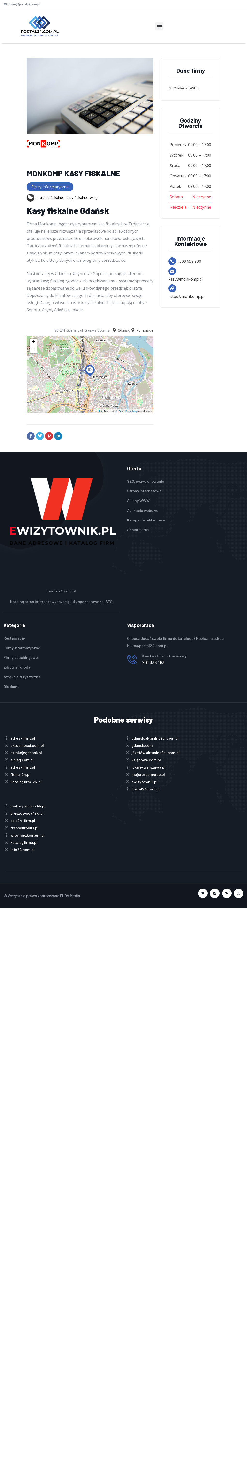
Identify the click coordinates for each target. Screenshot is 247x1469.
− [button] (33, 349)
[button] (159, 26)
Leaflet (98, 411)
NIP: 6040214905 (183, 88)
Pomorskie (142, 330)
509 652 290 (190, 261)
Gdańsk (121, 330)
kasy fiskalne (76, 197)
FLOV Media (70, 895)
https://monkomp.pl (186, 296)
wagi (94, 197)
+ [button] (33, 342)
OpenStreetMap (128, 411)
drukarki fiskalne (49, 197)
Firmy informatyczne (50, 187)
